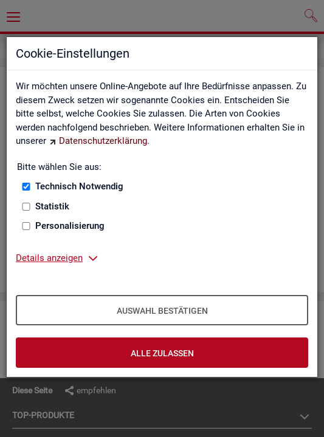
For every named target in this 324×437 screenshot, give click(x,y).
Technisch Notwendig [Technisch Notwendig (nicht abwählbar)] (79, 186)
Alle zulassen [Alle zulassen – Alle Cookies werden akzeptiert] (162, 353)
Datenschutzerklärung (103, 140)
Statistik (52, 206)
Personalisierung (70, 225)
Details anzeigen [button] (49, 257)
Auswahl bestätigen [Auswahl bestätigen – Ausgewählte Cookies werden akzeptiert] (162, 311)
